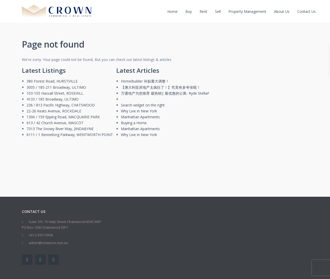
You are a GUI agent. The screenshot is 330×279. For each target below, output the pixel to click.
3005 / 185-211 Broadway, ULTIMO (56, 87)
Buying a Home (134, 122)
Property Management (247, 11)
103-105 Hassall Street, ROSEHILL (55, 93)
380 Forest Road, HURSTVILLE (52, 81)
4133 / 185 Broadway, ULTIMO (53, 99)
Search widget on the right (143, 105)
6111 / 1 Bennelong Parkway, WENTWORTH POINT (70, 134)
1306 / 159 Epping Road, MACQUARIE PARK (63, 116)
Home (172, 11)
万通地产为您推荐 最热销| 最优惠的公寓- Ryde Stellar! (165, 93)
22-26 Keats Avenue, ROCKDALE (54, 111)
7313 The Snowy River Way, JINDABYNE (60, 128)
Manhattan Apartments (140, 116)
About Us (282, 11)
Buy (188, 11)
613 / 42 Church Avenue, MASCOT (55, 122)
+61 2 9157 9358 (41, 235)
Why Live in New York (139, 111)
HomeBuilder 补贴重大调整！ (145, 81)
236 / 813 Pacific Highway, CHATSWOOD (61, 105)
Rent (203, 11)
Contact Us (306, 11)
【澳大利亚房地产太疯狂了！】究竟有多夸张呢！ (160, 87)
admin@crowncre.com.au (48, 242)
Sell (218, 11)
